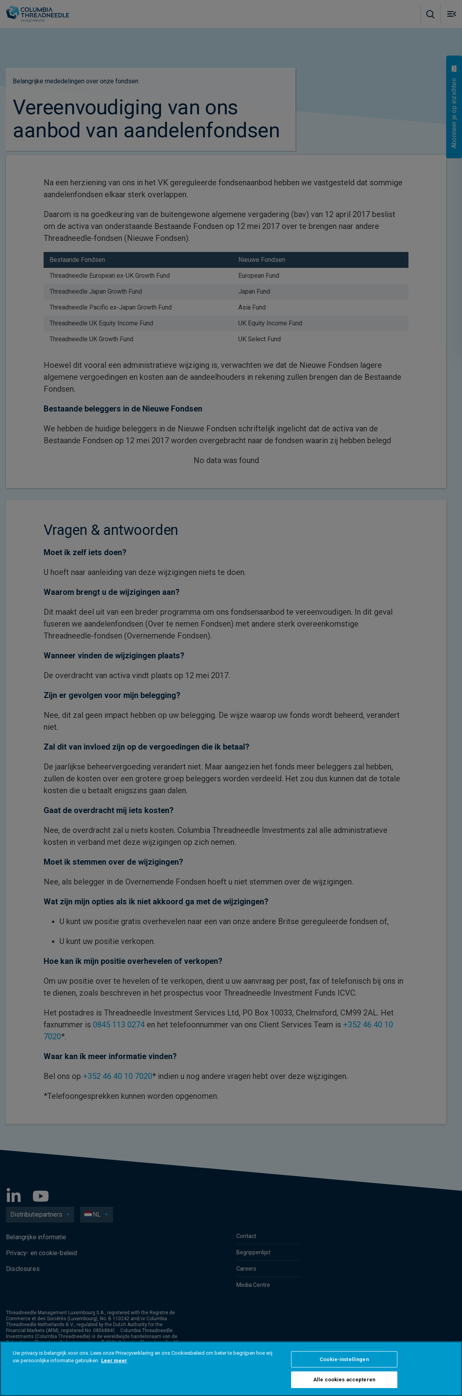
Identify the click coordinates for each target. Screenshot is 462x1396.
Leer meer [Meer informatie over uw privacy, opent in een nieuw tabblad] (114, 1360)
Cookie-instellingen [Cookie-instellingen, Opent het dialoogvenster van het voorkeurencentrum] (344, 1359)
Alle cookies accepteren (344, 1380)
